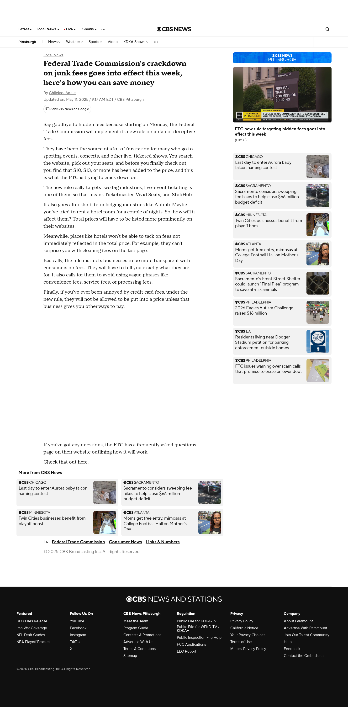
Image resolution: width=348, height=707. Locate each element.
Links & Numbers (162, 542)
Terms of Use (241, 642)
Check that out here (65, 462)
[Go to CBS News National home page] (174, 29)
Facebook (78, 628)
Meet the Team (135, 621)
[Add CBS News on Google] (67, 109)
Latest (25, 29)
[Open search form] (327, 29)
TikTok (75, 642)
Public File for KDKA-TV (197, 621)
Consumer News (125, 542)
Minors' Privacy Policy (248, 649)
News (54, 42)
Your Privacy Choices (247, 635)
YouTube (77, 621)
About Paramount (298, 621)
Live (71, 29)
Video (113, 42)
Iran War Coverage (31, 628)
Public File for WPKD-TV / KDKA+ (198, 629)
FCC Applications (191, 644)
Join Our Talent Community (306, 635)
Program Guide (135, 628)
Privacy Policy (241, 621)
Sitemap (130, 656)
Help (288, 642)
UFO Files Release (31, 621)
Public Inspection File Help (199, 637)
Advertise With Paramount (305, 628)
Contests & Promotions (142, 635)
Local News (48, 29)
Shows (89, 29)
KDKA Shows (135, 42)
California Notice (244, 628)
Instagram (78, 635)
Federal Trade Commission (78, 542)
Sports (95, 42)
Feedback (292, 649)
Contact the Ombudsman (305, 656)
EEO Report (186, 651)
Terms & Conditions (139, 649)
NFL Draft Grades (30, 635)
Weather (74, 42)
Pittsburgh (27, 42)
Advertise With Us (138, 642)
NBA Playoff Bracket (33, 642)
